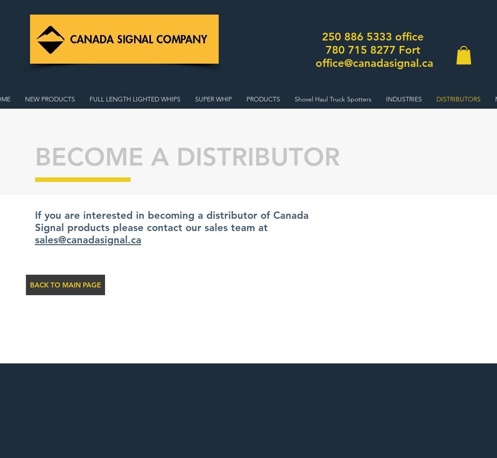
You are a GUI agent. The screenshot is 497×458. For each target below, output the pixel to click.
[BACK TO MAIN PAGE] (65, 285)
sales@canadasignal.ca (88, 240)
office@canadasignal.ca (374, 63)
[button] (464, 55)
